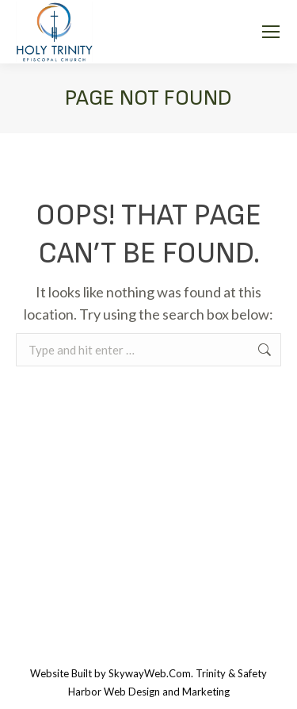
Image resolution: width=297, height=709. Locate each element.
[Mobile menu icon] (271, 31)
